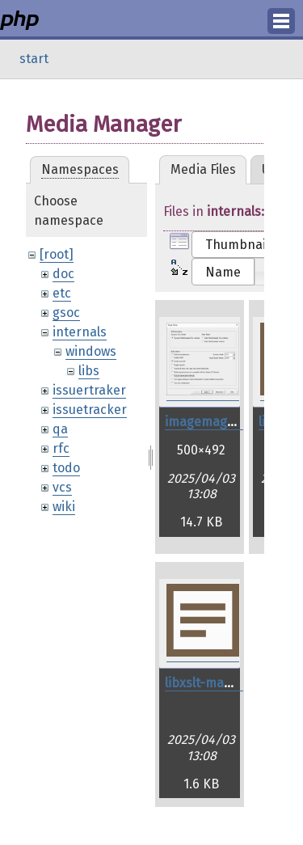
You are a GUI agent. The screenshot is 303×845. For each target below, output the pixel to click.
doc (63, 273)
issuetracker (90, 409)
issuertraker (89, 390)
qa (60, 429)
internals (80, 332)
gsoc (66, 312)
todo (66, 467)
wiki (64, 506)
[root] (57, 254)
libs (88, 370)
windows (90, 351)
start (33, 58)
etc (62, 293)
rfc (61, 448)
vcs (62, 487)
